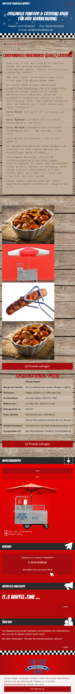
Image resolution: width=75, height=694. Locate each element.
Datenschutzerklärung (15, 684)
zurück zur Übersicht (15, 44)
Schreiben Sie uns (37, 570)
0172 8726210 (26, 26)
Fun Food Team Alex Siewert (16, 3)
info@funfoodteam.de (40, 29)
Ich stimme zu (37, 689)
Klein (37, 477)
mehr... (65, 607)
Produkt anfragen (37, 366)
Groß (37, 471)
